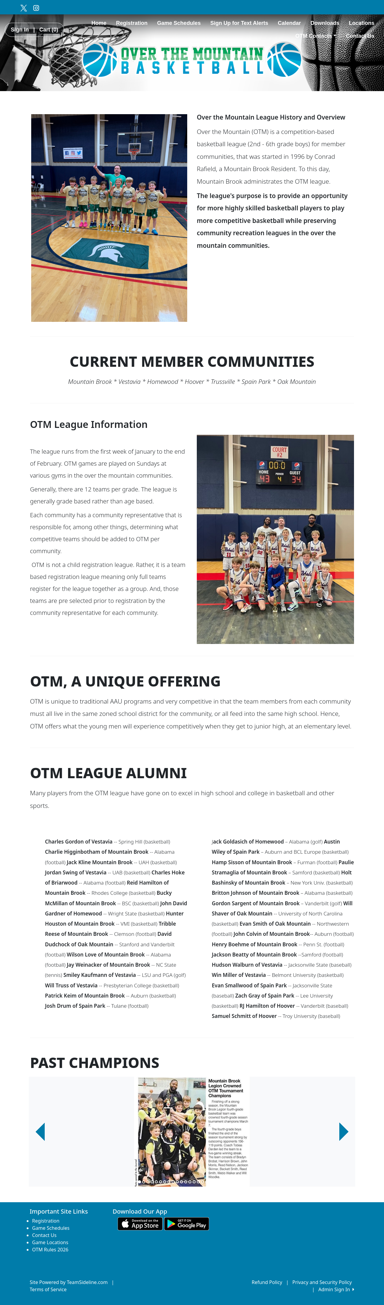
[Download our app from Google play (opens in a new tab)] (186, 1223)
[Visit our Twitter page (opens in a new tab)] (23, 7)
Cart (48, 30)
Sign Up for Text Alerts (239, 23)
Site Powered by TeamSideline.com (69, 1282)
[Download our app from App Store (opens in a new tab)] (140, 1223)
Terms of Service (48, 1289)
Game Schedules (179, 23)
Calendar (289, 23)
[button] (40, 1132)
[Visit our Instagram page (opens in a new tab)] (36, 7)
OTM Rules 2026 (50, 1249)
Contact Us (360, 36)
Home (99, 23)
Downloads (324, 23)
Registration (132, 23)
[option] (192, 1132)
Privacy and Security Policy (322, 1282)
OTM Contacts (315, 36)
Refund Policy (267, 1282)
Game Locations (50, 1242)
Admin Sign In (336, 1289)
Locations (361, 23)
